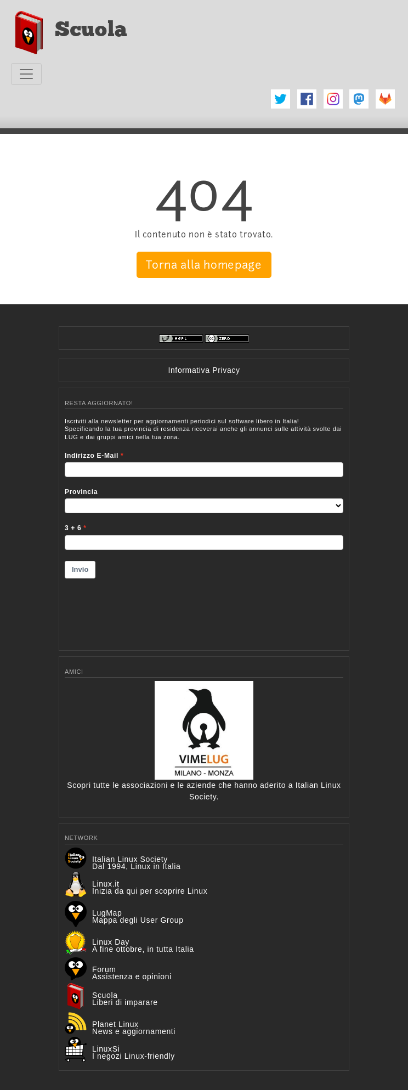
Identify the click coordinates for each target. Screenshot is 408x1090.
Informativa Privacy (204, 370)
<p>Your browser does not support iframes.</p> (204, 527)
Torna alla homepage (204, 265)
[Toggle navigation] (26, 74)
